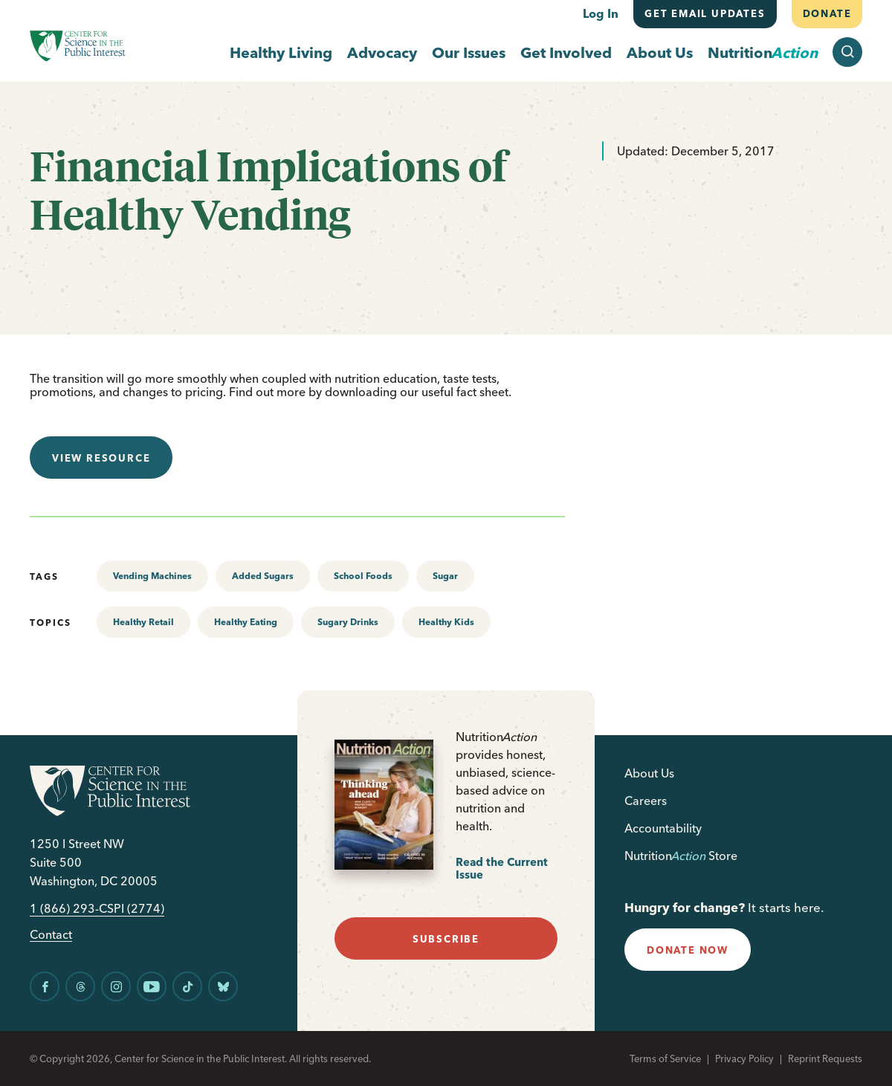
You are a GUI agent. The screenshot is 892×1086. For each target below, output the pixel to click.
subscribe (446, 939)
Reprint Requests (825, 1058)
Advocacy (382, 52)
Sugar (445, 575)
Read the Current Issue (502, 869)
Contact (51, 935)
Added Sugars (263, 575)
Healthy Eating (245, 621)
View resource (101, 458)
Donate (826, 13)
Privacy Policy (744, 1058)
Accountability (663, 828)
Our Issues (468, 52)
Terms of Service (665, 1058)
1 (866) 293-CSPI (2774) (97, 909)
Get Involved (566, 52)
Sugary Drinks (347, 621)
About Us (660, 52)
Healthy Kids (446, 621)
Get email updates (705, 13)
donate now (687, 950)
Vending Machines (152, 575)
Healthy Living (281, 52)
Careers (645, 800)
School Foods (363, 575)
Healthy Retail (143, 621)
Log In (600, 13)
